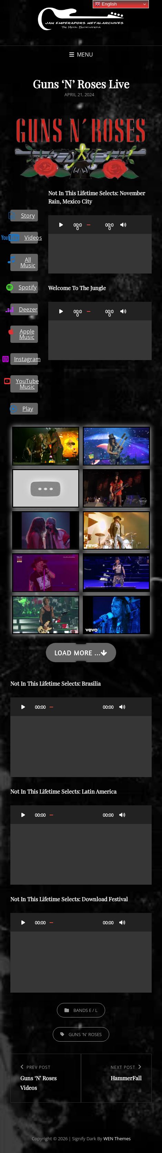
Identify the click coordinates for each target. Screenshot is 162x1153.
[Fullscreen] (136, 224)
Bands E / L (85, 1010)
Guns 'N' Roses (85, 1034)
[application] (100, 244)
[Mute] (123, 224)
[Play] (61, 224)
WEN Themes (117, 1138)
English (106, 4)
